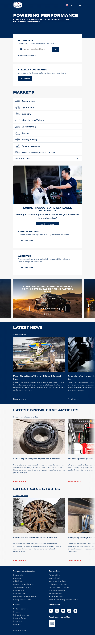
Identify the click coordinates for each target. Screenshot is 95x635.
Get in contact (47, 224)
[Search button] (55, 49)
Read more (18, 399)
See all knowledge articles (25, 417)
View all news (19, 334)
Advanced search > (27, 55)
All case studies (20, 496)
